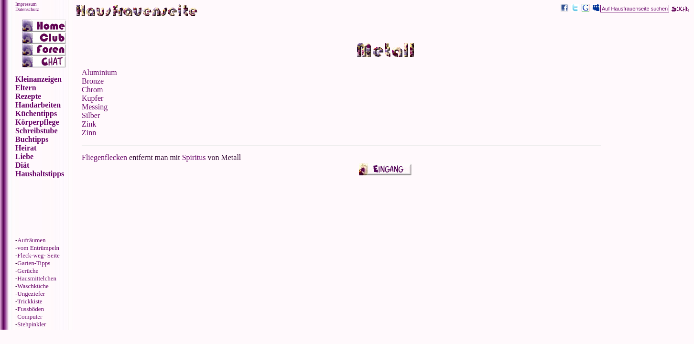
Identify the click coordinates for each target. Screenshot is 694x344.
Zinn (89, 133)
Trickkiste (29, 301)
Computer (29, 316)
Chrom (92, 90)
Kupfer (92, 98)
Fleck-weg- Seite (38, 255)
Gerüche (27, 270)
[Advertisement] (646, 104)
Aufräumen (31, 240)
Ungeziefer (31, 293)
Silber (91, 115)
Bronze (93, 81)
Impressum (25, 4)
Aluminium (99, 72)
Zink (89, 124)
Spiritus (194, 157)
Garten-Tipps (33, 263)
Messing (95, 107)
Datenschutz (27, 9)
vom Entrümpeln (38, 247)
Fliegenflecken (104, 157)
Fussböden (30, 308)
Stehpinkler (31, 324)
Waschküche (32, 286)
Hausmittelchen (36, 278)
